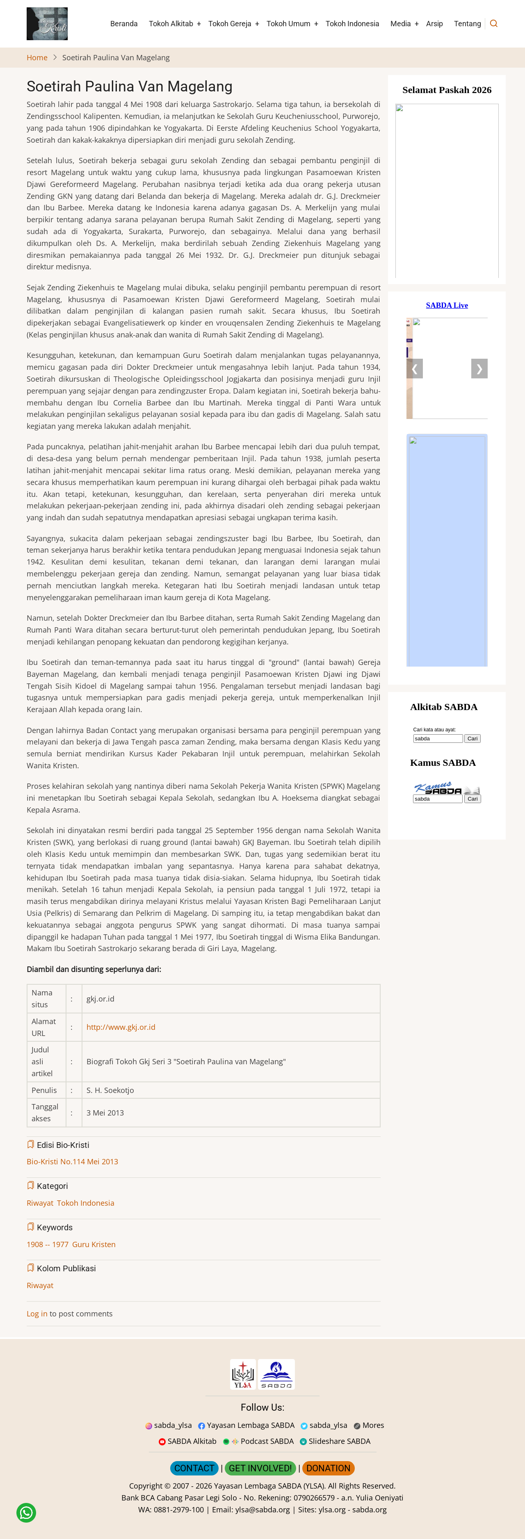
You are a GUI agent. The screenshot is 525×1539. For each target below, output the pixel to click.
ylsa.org (332, 1509)
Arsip (434, 23)
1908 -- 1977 (47, 1244)
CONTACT (194, 1468)
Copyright (145, 1486)
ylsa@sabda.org (262, 1509)
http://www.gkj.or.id (121, 1027)
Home (37, 57)
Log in (37, 1313)
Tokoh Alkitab (171, 23)
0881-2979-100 (179, 1509)
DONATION (328, 1468)
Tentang (467, 23)
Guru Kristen (94, 1244)
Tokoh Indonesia (352, 23)
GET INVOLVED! (260, 1468)
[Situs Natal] (447, 179)
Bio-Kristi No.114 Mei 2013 (72, 1161)
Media (400, 23)
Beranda (124, 23)
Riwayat (40, 1203)
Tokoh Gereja (229, 23)
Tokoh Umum (288, 23)
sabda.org (369, 1509)
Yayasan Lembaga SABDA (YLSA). (270, 1486)
